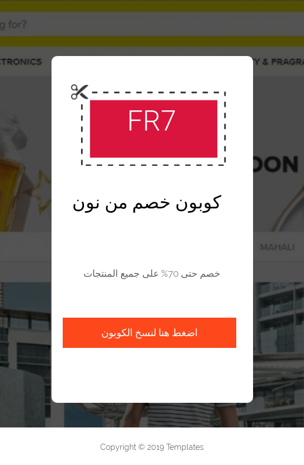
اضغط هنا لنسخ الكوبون (149, 332)
